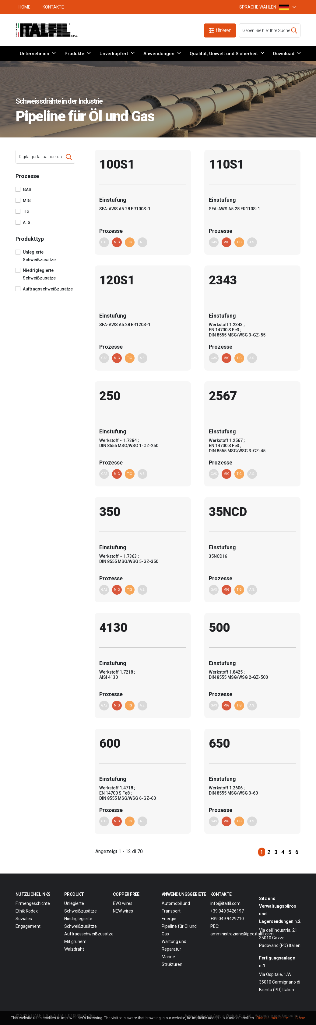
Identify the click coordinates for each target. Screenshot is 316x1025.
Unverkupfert (114, 53)
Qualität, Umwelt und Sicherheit (224, 53)
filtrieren (220, 30)
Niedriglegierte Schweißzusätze (39, 274)
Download (283, 53)
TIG (26, 211)
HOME (24, 7)
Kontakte (53, 7)
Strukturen (172, 964)
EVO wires (122, 903)
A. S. (27, 222)
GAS (27, 189)
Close (300, 1018)
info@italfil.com (225, 903)
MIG (27, 200)
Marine (168, 956)
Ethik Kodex (27, 911)
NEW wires (123, 911)
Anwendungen (158, 53)
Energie (169, 918)
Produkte (74, 53)
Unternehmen (34, 53)
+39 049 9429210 (227, 918)
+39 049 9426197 (227, 911)
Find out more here (272, 1018)
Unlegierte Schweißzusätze (39, 256)
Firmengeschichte (33, 903)
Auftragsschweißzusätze (48, 289)
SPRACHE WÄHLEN (264, 7)
